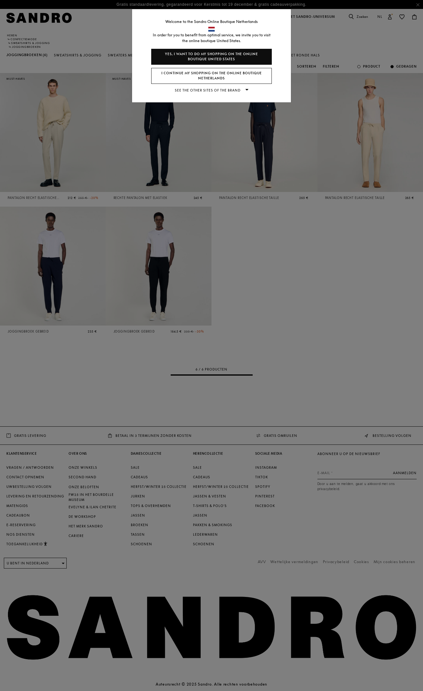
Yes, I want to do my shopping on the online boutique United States (211, 56)
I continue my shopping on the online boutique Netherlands (211, 75)
